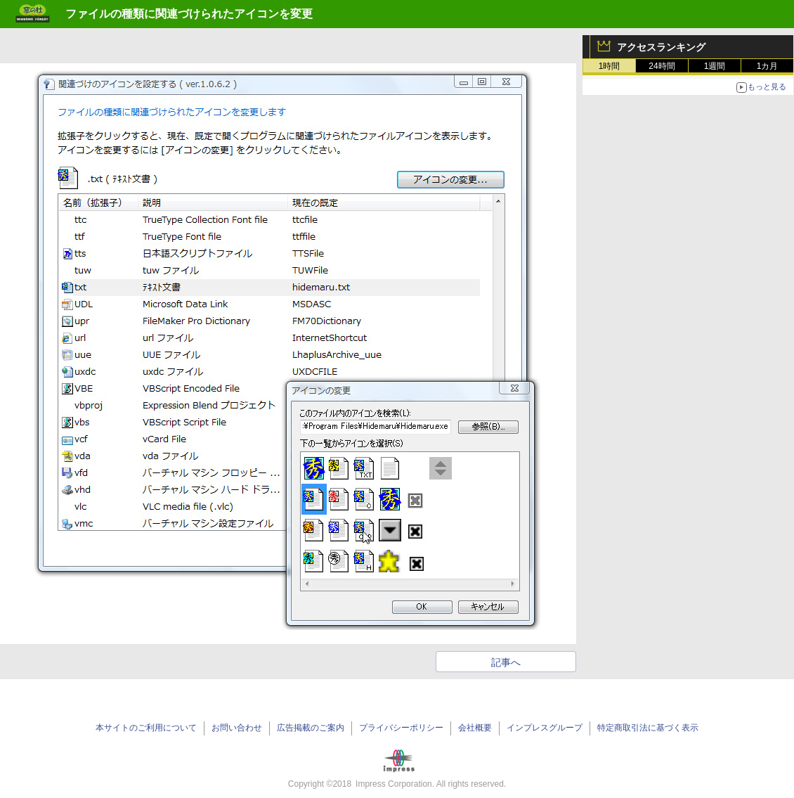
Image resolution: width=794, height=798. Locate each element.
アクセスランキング (661, 47)
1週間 (715, 66)
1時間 (609, 66)
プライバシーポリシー (401, 728)
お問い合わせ (236, 728)
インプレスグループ (545, 728)
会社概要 (475, 728)
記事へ (506, 662)
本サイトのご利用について (146, 728)
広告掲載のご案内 (310, 728)
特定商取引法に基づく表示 (647, 728)
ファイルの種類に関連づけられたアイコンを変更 (189, 14)
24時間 (662, 66)
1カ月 (768, 66)
